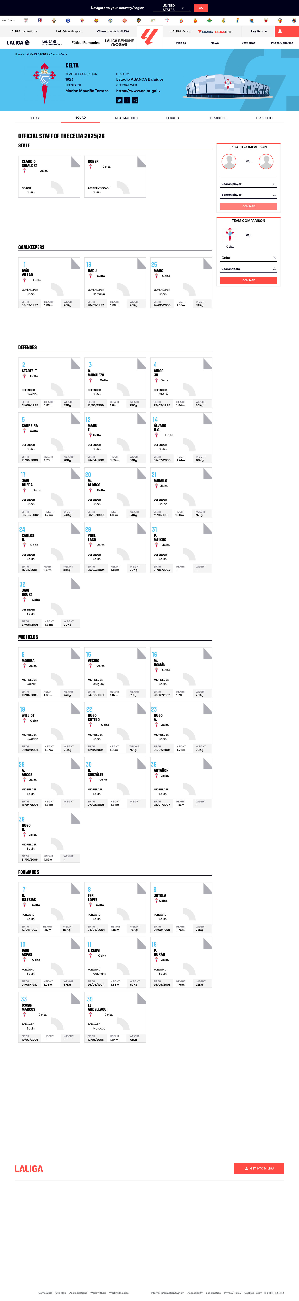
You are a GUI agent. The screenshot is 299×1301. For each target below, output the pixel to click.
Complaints (45, 1292)
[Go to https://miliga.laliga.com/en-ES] (287, 31)
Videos (181, 42)
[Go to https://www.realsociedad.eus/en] (252, 20)
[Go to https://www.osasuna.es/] (54, 20)
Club (35, 118)
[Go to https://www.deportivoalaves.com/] (68, 20)
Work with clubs (119, 1292)
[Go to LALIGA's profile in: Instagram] (135, 100)
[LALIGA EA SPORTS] (18, 43)
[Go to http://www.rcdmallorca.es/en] (195, 20)
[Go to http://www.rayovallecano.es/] (153, 20)
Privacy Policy (232, 1292)
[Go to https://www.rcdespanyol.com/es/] (181, 20)
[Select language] (257, 31)
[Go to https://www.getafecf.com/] (110, 20)
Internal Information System (167, 1292)
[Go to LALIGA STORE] (215, 31)
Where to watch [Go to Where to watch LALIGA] (113, 31)
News (215, 42)
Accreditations (78, 1292)
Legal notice (213, 1292)
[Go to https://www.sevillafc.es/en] (266, 20)
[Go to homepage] (150, 47)
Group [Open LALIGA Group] (181, 31)
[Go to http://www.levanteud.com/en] (139, 20)
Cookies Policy (253, 1292)
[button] (18, 43)
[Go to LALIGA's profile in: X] (119, 100)
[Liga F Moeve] (86, 43)
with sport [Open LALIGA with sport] (69, 31)
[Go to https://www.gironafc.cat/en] (124, 20)
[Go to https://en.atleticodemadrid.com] (40, 20)
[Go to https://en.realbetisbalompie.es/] (209, 20)
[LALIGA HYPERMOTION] (52, 43)
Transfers (264, 118)
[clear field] (274, 258)
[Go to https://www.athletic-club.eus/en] (26, 20)
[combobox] (248, 184)
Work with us (98, 1292)
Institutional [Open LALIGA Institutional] (23, 31)
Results (172, 118)
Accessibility (195, 1292)
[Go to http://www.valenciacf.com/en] (280, 20)
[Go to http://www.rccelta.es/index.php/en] (167, 20)
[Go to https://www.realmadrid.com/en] (224, 20)
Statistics (248, 42)
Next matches (126, 118)
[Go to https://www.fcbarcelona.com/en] (96, 20)
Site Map (60, 1292)
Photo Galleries (282, 42)
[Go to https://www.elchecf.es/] (82, 20)
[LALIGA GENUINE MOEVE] (119, 43)
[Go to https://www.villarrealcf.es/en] (294, 20)
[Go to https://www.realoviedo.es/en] (238, 20)
